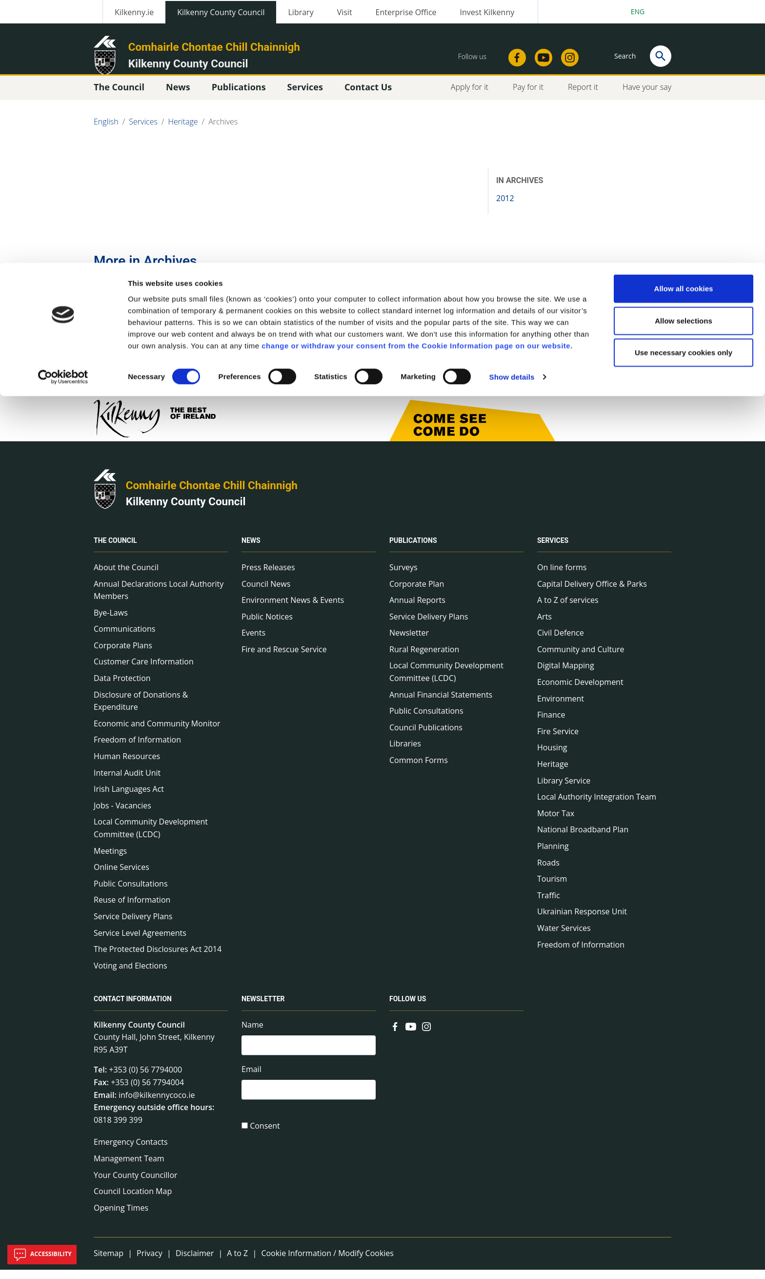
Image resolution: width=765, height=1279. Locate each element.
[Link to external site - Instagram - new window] (426, 1035)
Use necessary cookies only (683, 89)
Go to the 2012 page (149, 341)
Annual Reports (417, 609)
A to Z (237, 1263)
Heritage (552, 773)
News (251, 550)
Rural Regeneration (424, 658)
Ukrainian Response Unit (582, 921)
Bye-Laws (111, 622)
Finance (551, 724)
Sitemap (108, 1263)
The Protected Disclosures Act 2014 (157, 958)
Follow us (407, 1008)
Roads (548, 871)
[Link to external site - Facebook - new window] (395, 1035)
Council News (266, 593)
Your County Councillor (136, 1184)
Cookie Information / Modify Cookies (327, 1263)
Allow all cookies (683, 25)
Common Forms (418, 769)
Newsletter (409, 642)
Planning (553, 855)
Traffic (548, 904)
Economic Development (580, 691)
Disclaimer (195, 1263)
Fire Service (558, 740)
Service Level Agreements (140, 942)
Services (552, 550)
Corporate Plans (123, 654)
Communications (124, 638)
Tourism (552, 888)
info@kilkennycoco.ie (157, 1104)
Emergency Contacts (131, 1151)
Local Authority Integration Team (596, 806)
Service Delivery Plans (133, 925)
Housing (552, 757)
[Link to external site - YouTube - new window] (411, 1035)
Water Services (564, 937)
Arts (544, 625)
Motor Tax (555, 822)
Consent (265, 1140)
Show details (512, 114)
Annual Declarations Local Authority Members (158, 599)
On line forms (561, 576)
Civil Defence (560, 642)
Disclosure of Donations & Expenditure (141, 710)
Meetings (110, 860)
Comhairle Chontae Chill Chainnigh (212, 494)
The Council (115, 550)
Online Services (121, 876)
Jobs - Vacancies (122, 814)
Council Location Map (133, 1200)
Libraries (405, 753)
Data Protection (122, 687)
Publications (413, 550)
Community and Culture (580, 658)
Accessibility (42, 1254)
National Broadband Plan (582, 839)
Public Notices (267, 625)
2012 (505, 207)
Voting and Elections (130, 975)
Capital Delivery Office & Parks (592, 593)
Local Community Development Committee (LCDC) (151, 837)
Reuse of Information (132, 909)
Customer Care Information (144, 671)
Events (253, 642)
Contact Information (133, 1008)
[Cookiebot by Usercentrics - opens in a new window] (63, 114)
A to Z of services (568, 609)
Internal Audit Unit (127, 782)
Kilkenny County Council (186, 511)
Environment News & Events (293, 609)
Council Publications (426, 736)
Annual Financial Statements (440, 704)
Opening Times (121, 1217)
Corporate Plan (416, 593)
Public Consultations (131, 892)
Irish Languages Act (129, 798)
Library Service (563, 789)
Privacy (149, 1263)
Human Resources (127, 765)
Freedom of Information (137, 749)
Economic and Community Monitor (157, 732)
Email (252, 1080)
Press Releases (268, 576)
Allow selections (683, 58)
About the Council (126, 576)
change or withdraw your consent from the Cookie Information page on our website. (417, 82)
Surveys (403, 576)
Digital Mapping (565, 675)
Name (252, 1034)
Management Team (129, 1167)
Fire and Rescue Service (284, 658)
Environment (560, 707)
